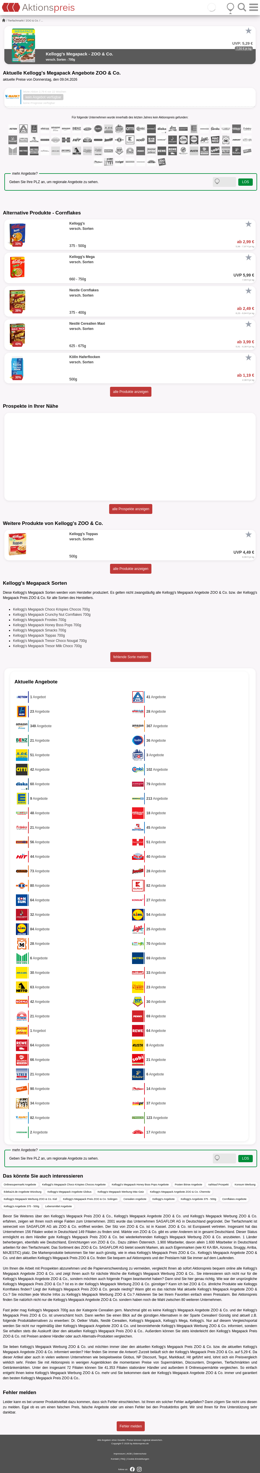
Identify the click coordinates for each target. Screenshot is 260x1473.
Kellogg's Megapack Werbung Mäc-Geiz (121, 1191)
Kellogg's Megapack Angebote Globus (69, 1191)
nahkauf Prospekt (218, 1184)
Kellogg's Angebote (164, 1199)
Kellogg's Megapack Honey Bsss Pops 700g (47, 625)
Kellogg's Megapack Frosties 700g (39, 620)
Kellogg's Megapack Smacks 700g (39, 630)
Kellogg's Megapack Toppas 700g (39, 635)
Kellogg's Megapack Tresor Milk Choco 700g (47, 646)
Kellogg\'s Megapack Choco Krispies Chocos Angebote (74, 1184)
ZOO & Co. (32, 20)
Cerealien (105, 1310)
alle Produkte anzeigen (130, 392)
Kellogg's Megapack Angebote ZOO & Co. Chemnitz (180, 1191)
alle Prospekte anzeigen (130, 509)
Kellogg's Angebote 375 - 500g (198, 1199)
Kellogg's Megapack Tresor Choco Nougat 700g (50, 641)
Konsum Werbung (245, 1184)
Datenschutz (139, 1453)
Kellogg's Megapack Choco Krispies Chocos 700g (51, 609)
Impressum (119, 1453)
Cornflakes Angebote (234, 1199)
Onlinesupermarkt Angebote (20, 1184)
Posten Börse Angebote (188, 1184)
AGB (129, 1453)
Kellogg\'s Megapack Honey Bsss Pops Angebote (140, 1184)
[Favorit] (248, 30)
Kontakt (115, 1459)
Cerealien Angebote (134, 1199)
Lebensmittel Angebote (58, 1206)
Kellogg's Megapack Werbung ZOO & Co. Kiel (30, 1199)
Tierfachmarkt (16, 20)
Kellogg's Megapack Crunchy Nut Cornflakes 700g (52, 615)
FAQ (123, 1459)
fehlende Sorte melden (130, 657)
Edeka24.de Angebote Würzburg (22, 1191)
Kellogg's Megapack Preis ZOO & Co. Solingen (90, 1199)
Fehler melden (131, 1426)
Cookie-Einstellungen (138, 1459)
